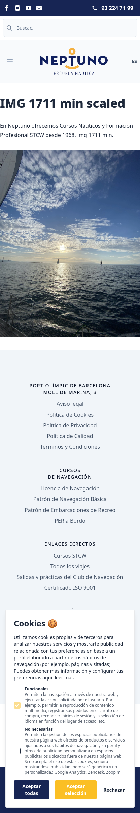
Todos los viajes (70, 566)
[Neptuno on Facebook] (6, 8)
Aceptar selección (75, 789)
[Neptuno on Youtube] (28, 8)
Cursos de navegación (70, 473)
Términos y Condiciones (70, 446)
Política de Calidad (70, 436)
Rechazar (114, 789)
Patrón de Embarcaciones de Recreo (70, 510)
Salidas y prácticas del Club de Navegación (70, 577)
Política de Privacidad (70, 425)
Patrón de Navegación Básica (70, 499)
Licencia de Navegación (70, 488)
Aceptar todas (31, 789)
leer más (64, 677)
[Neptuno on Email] (39, 8)
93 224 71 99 (117, 8)
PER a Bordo (70, 520)
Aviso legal (70, 404)
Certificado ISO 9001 (70, 587)
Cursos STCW (70, 555)
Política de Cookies (70, 414)
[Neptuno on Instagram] (17, 8)
